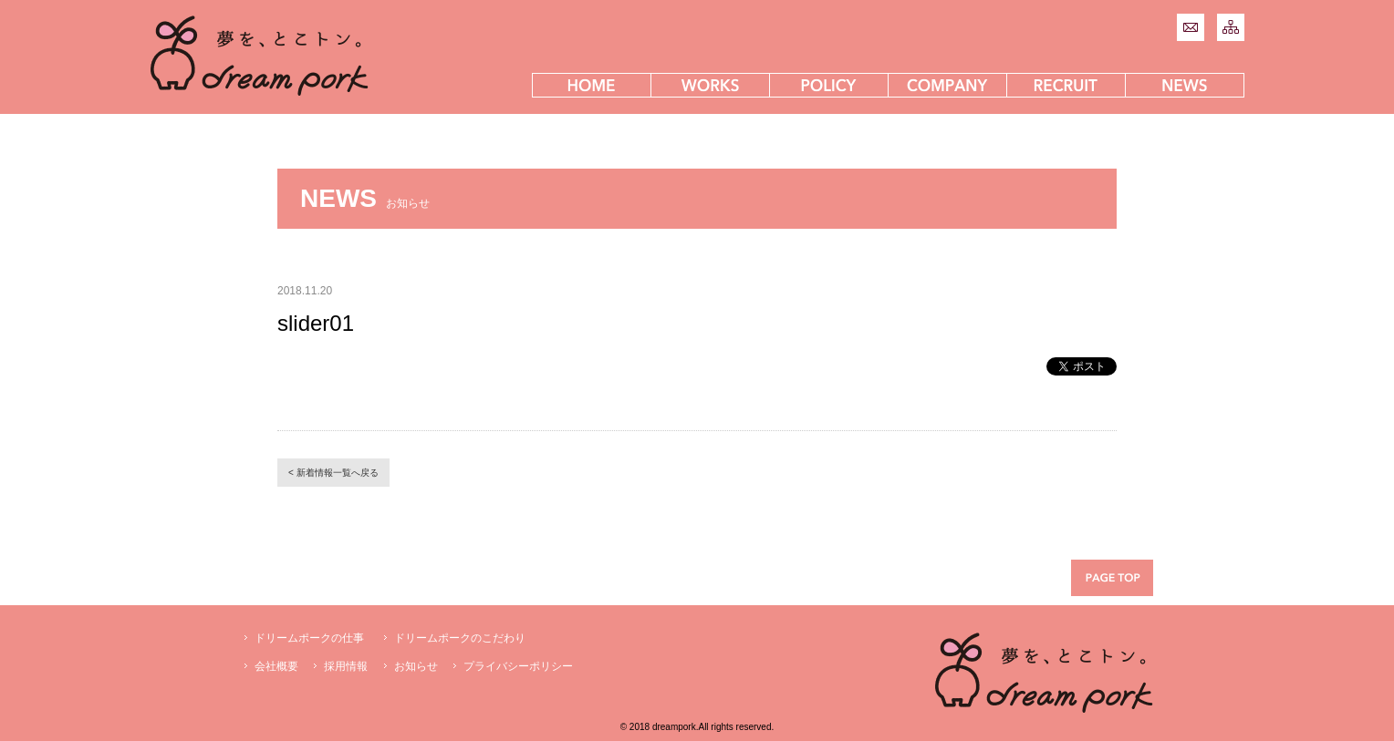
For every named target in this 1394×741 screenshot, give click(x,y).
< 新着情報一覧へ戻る (333, 473)
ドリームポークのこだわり (459, 638)
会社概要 (276, 666)
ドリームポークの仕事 (309, 638)
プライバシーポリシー (518, 666)
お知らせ (416, 666)
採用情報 (346, 666)
